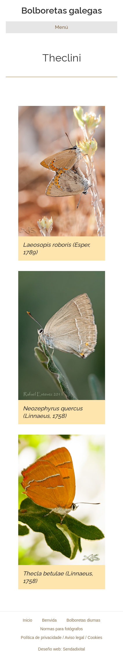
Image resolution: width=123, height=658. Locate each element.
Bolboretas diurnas (83, 620)
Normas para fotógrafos (61, 629)
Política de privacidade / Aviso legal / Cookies (61, 637)
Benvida (49, 620)
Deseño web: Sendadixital (61, 649)
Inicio (27, 620)
